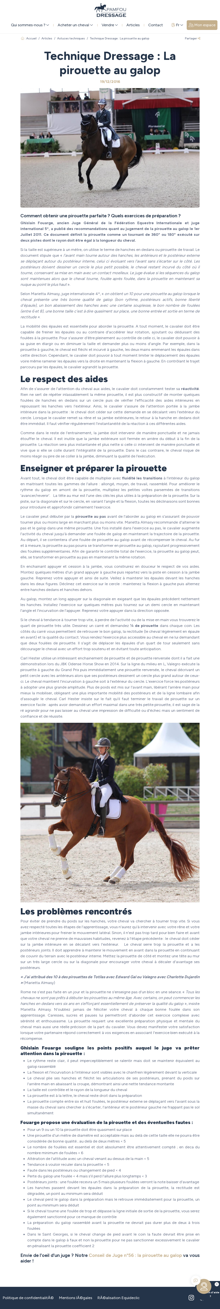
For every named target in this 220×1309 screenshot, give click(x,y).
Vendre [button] (110, 25)
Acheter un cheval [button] (75, 25)
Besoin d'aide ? (206, 1289)
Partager (192, 38)
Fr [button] (177, 25)
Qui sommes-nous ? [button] (30, 25)
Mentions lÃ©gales (75, 1297)
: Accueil (29, 38)
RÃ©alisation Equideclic (118, 1297)
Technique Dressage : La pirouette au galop (119, 38)
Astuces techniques (71, 38)
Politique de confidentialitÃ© (28, 1297)
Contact (155, 25)
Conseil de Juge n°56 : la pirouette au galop (135, 1255)
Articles (133, 25)
